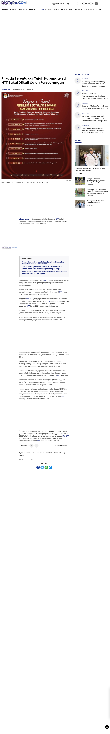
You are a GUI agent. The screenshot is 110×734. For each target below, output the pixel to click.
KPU (27, 299)
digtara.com (24, 219)
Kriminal (84, 10)
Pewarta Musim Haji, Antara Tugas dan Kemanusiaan (90, 169)
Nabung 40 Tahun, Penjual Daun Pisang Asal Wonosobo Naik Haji (95, 107)
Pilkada (46, 280)
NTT (57, 219)
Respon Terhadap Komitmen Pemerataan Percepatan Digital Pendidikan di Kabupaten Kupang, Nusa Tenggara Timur (96, 182)
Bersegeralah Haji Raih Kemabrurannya (95, 202)
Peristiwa (5, 10)
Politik (41, 10)
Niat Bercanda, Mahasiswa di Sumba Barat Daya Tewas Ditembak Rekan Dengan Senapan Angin (42, 268)
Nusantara (33, 10)
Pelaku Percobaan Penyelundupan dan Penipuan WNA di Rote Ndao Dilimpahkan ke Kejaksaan (94, 97)
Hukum (77, 10)
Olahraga (56, 10)
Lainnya (91, 10)
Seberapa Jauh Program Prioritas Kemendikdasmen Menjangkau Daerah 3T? (97, 191)
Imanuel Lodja (7, 89)
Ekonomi (48, 10)
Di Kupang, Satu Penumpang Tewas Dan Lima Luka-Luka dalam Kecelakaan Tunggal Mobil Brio (93, 84)
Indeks (98, 10)
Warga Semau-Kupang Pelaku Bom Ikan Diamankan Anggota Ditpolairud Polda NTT (43, 263)
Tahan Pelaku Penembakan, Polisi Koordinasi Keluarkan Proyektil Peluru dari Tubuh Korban (93, 131)
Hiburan (64, 10)
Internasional (23, 10)
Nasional (13, 10)
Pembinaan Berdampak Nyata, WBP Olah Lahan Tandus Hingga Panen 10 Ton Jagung (44, 272)
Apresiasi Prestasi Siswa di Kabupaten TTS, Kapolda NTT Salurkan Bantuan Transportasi (94, 118)
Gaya (70, 10)
